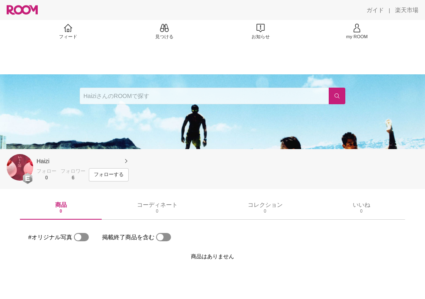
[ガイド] (375, 10)
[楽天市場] (406, 10)
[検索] (337, 96)
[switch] (81, 237)
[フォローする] (109, 174)
